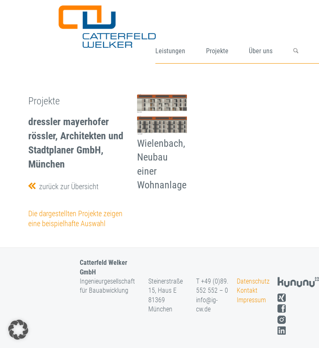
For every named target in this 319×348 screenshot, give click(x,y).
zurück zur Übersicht (67, 186)
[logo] (116, 34)
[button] (18, 329)
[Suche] (306, 34)
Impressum (251, 300)
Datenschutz (253, 281)
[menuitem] (180, 34)
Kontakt (247, 290)
